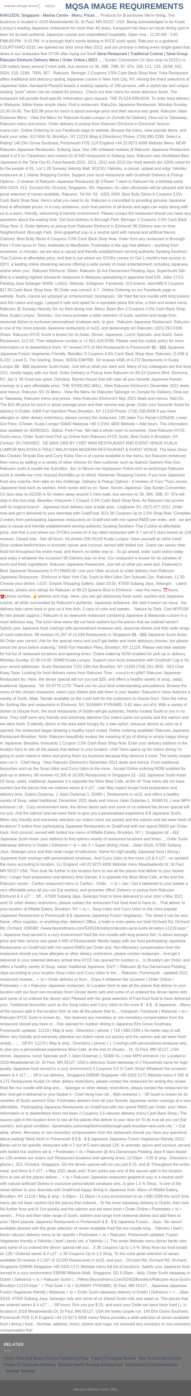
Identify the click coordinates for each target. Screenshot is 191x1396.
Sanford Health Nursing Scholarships (90, 1365)
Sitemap (12, 1371)
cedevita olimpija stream (29, 6)
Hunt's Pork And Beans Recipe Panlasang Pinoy (46, 1358)
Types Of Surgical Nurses (113, 1358)
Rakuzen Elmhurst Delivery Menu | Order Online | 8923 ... (50, 60)
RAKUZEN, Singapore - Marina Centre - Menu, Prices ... (49, 15)
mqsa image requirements (124, 6)
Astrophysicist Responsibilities (151, 1365)
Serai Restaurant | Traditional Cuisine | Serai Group (142, 54)
